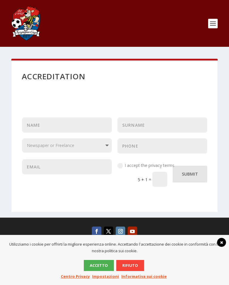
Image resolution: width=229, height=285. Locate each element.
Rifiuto (130, 265)
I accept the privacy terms (145, 165)
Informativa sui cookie (144, 276)
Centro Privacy (75, 276)
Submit (190, 174)
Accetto (99, 265)
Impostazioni (105, 276)
